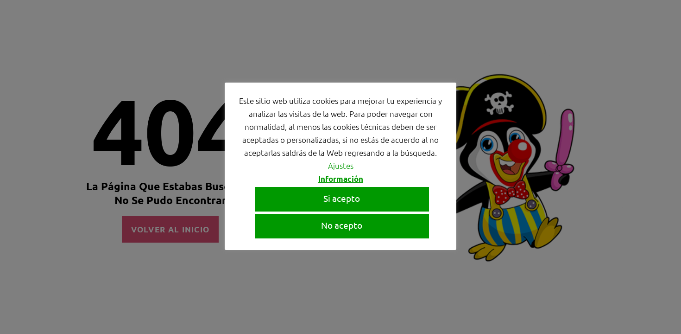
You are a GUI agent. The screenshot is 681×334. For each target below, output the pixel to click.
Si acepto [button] (341, 198)
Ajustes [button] (340, 166)
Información (340, 179)
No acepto (341, 225)
